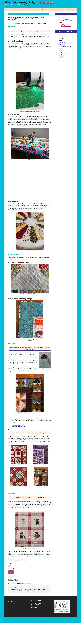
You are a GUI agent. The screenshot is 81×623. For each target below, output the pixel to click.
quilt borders (22, 583)
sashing (30, 583)
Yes (10, 565)
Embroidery (61, 38)
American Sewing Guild (41, 619)
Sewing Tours (62, 57)
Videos (60, 59)
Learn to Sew (62, 42)
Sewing (60, 52)
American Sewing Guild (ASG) (20, 4)
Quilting (60, 50)
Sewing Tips (61, 56)
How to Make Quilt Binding (17, 425)
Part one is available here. (40, 23)
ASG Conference (62, 35)
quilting (27, 583)
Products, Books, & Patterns (65, 46)
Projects (60, 48)
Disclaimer (11, 601)
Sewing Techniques (63, 54)
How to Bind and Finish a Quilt (18, 426)
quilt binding (17, 583)
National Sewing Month (64, 44)
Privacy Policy (12, 603)
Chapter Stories (62, 37)
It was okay (11, 568)
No (10, 566)
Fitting (60, 40)
